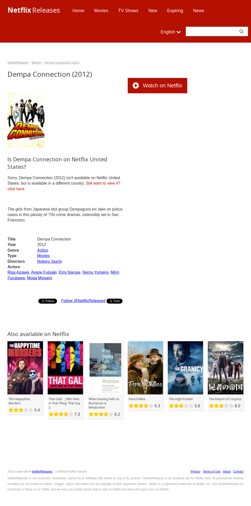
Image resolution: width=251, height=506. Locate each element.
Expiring (175, 10)
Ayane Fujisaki (44, 272)
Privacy (195, 471)
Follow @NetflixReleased (83, 301)
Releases (33, 10)
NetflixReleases (17, 62)
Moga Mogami (39, 278)
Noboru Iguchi (49, 261)
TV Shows (128, 10)
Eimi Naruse (69, 272)
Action (42, 250)
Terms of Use (211, 471)
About (226, 471)
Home (78, 10)
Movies (101, 10)
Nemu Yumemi (95, 272)
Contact (238, 471)
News (198, 10)
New (152, 10)
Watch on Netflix (157, 85)
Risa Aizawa (18, 272)
